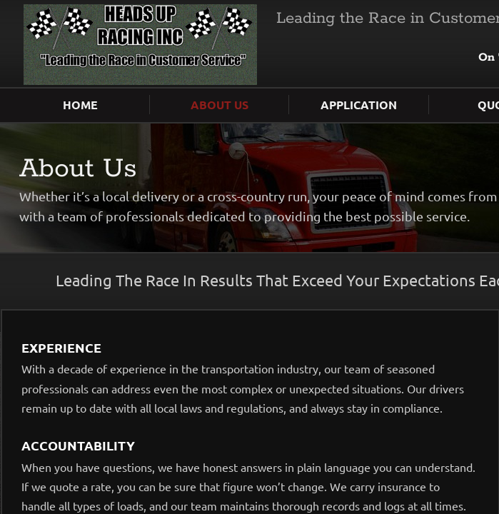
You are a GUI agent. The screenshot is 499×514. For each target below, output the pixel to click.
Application (359, 104)
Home (80, 104)
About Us (219, 104)
